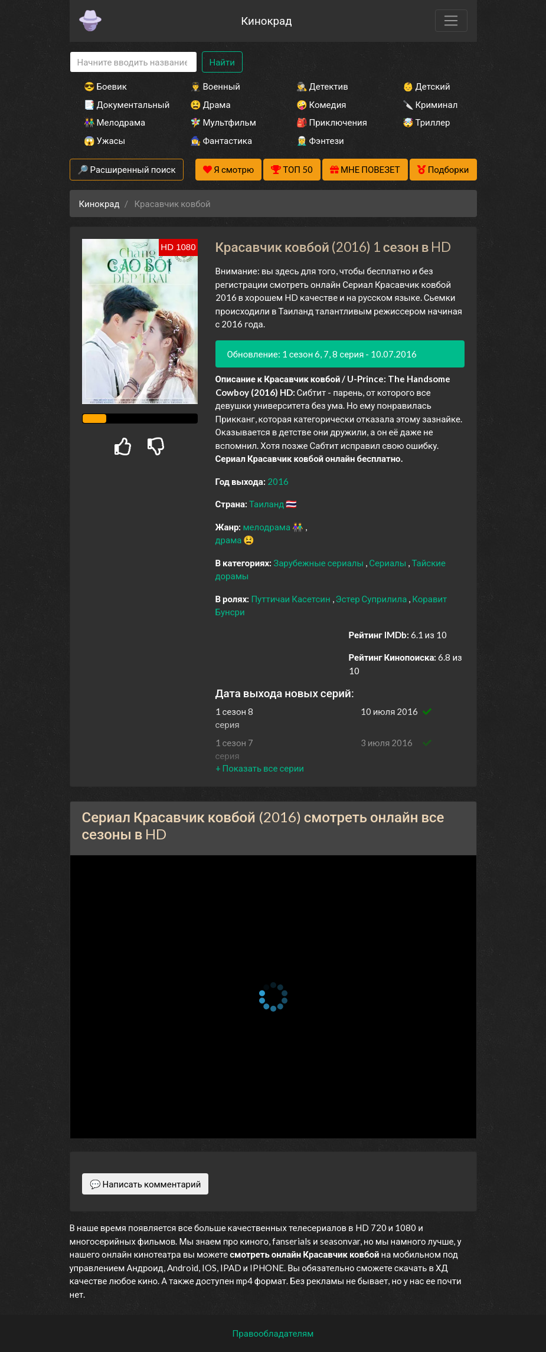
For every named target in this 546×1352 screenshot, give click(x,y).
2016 (278, 481)
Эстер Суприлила (372, 598)
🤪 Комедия (321, 104)
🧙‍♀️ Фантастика (221, 140)
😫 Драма (210, 104)
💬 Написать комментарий (145, 1184)
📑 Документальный (121, 104)
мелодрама (267, 526)
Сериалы (388, 562)
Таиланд (267, 503)
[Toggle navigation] (451, 20)
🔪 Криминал (430, 104)
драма (229, 539)
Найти (222, 62)
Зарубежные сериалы (319, 562)
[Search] (133, 62)
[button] (259, 768)
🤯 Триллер (426, 122)
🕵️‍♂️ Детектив (322, 86)
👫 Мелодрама (115, 122)
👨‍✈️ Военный (215, 86)
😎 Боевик (105, 86)
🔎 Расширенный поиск (126, 169)
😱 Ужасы (105, 140)
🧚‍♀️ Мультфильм (223, 122)
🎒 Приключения (331, 122)
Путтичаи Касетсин (291, 598)
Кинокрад (266, 20)
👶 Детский (426, 86)
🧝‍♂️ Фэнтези (320, 140)
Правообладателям (273, 1333)
